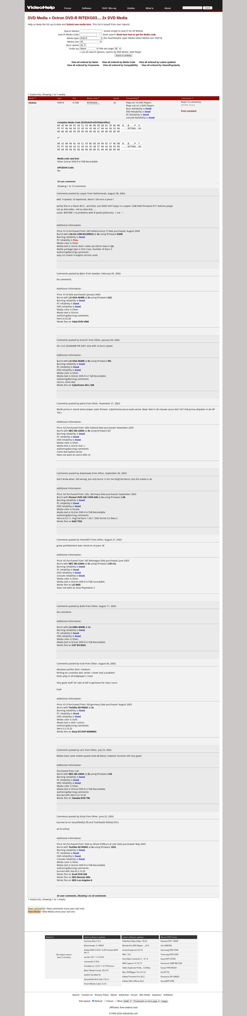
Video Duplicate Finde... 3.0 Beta (136, 967)
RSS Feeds (144, 994)
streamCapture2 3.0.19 (132, 950)
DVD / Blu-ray (109, 8)
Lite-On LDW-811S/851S (81, 234)
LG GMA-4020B (77, 627)
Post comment (188, 110)
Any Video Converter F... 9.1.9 (135, 958)
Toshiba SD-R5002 (78, 707)
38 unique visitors (64, 954)
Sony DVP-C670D (168, 958)
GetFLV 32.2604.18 (92, 974)
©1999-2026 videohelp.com (123, 1013)
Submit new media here (78, 24)
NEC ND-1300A (76, 430)
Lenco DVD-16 (83, 454)
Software (86, 8)
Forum (67, 8)
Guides (131, 8)
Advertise (124, 994)
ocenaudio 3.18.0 (91, 961)
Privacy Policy (102, 994)
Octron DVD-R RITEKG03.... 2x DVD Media (89, 17)
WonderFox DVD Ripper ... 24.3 (135, 945)
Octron (32, 102)
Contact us (87, 994)
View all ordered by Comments (83, 65)
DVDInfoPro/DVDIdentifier (95, 122)
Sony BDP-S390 (167, 981)
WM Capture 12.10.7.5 (132, 963)
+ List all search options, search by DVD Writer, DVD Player (110, 51)
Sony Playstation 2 (85, 587)
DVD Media (38, 17)
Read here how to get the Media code (136, 34)
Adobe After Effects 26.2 (133, 981)
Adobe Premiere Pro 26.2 (133, 976)
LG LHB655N (166, 945)
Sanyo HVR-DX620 (169, 967)
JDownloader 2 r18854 (94, 945)
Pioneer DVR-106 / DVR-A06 (83, 497)
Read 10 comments (191, 101)
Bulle (82, 606)
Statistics (157, 994)
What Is (149, 8)
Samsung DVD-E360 (169, 954)
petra (82, 403)
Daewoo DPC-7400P (169, 941)
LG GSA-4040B (76, 297)
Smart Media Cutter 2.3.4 (95, 983)
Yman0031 (85, 539)
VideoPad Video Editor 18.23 (134, 941)
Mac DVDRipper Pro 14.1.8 (134, 972)
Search (76, 994)
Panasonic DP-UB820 (170, 976)
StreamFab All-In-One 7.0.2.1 (96, 979)
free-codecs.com (129, 1007)
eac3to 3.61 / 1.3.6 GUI (94, 957)
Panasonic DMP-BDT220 (171, 963)
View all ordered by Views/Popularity (160, 65)
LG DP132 (165, 972)
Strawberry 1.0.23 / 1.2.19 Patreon (99, 966)
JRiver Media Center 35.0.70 (96, 970)
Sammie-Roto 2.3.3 (92, 941)
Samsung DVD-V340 (169, 950)
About (167, 8)
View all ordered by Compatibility (120, 65)
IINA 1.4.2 (126, 954)
